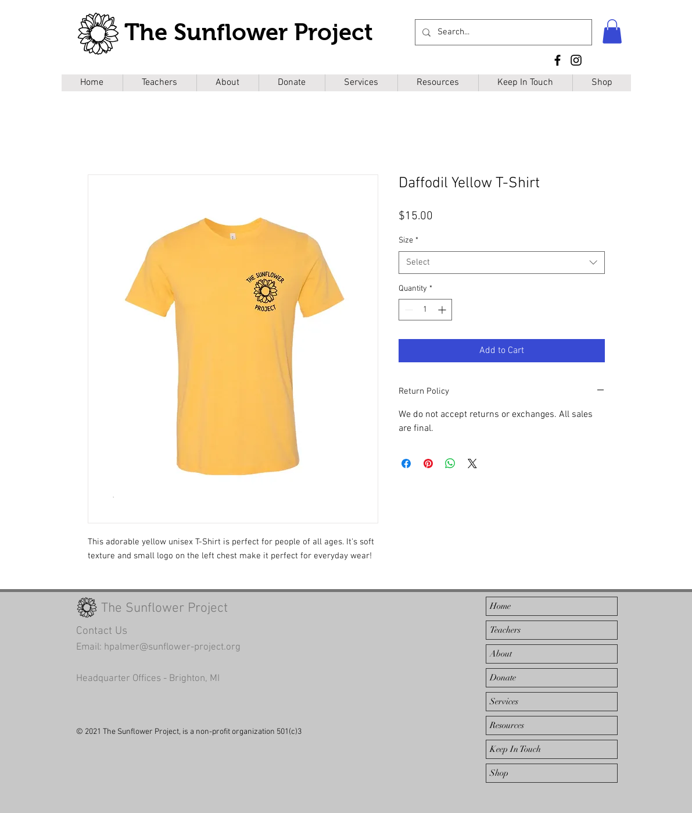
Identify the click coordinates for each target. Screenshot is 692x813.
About (501, 653)
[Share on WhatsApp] (450, 463)
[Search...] (502, 32)
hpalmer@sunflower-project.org (172, 647)
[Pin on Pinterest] (428, 463)
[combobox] (502, 262)
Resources (507, 725)
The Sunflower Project (248, 32)
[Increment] (443, 309)
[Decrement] (407, 309)
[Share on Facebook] (406, 463)
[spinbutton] (425, 309)
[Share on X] (472, 463)
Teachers (505, 630)
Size (408, 240)
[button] (612, 31)
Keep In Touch (515, 749)
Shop (499, 773)
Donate (503, 677)
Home (500, 606)
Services (504, 701)
